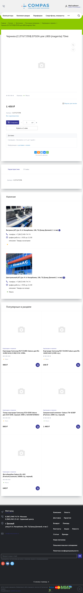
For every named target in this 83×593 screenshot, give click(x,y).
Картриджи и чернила (9, 348)
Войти (70, 7)
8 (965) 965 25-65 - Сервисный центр (19, 519)
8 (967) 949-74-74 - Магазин (16, 517)
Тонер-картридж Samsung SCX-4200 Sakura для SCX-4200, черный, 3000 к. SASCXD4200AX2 (21, 414)
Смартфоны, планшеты (55, 16)
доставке (21, 145)
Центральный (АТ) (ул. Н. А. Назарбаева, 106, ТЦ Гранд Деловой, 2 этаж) (34, 277)
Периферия (37, 16)
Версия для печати (71, 103)
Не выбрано (9, 512)
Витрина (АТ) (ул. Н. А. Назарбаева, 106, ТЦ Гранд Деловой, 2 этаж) (32, 230)
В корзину (13, 122)
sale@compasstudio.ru (12, 533)
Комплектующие (23, 16)
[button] (3, 6)
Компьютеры (8, 16)
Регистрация (76, 7)
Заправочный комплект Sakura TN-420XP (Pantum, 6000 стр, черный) (59, 414)
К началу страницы (41, 582)
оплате (28, 145)
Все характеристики (12, 116)
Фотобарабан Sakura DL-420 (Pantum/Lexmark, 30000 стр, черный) (18, 475)
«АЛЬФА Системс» (15, 591)
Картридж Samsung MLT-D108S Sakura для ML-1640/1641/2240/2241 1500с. (21, 352)
